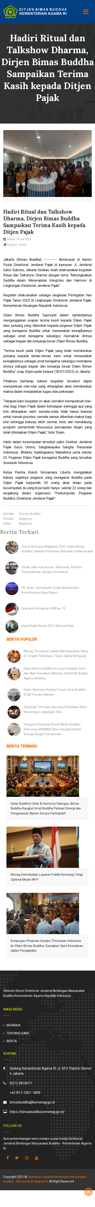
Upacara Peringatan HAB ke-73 (43, 608)
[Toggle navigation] (86, 11)
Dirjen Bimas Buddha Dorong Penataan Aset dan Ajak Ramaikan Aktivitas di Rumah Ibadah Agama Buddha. (56, 673)
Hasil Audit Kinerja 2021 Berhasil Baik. (48, 626)
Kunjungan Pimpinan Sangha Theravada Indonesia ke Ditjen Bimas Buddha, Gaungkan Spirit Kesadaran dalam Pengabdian (47, 946)
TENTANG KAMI (17, 1033)
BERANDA (13, 1025)
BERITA (11, 1041)
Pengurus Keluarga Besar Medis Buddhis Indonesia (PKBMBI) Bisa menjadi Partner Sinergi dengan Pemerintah (53, 729)
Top (88, 1191)
